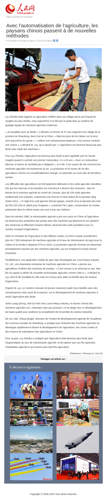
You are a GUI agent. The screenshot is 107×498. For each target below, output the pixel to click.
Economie (27, 17)
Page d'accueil (12, 17)
